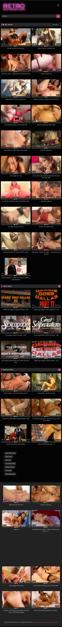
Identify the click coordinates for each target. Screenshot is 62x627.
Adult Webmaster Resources (50, 622)
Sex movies (8, 470)
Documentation (37, 622)
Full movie (8, 460)
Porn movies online (10, 463)
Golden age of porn (10, 474)
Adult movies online (10, 453)
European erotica (9, 467)
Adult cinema (8, 456)
